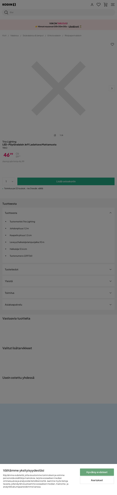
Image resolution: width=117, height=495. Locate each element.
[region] (58, 479)
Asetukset (97, 480)
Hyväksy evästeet (97, 472)
